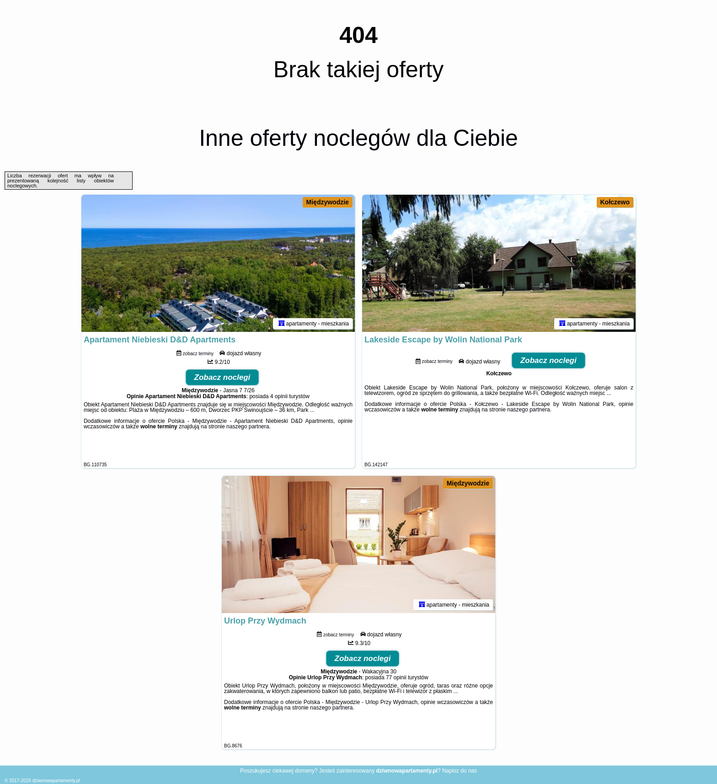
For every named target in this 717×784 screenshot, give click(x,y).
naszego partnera (247, 426)
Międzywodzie (327, 202)
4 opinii (279, 396)
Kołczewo (615, 202)
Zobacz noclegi (222, 377)
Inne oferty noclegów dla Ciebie (358, 138)
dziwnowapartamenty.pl (56, 780)
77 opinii (396, 677)
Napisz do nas (459, 771)
